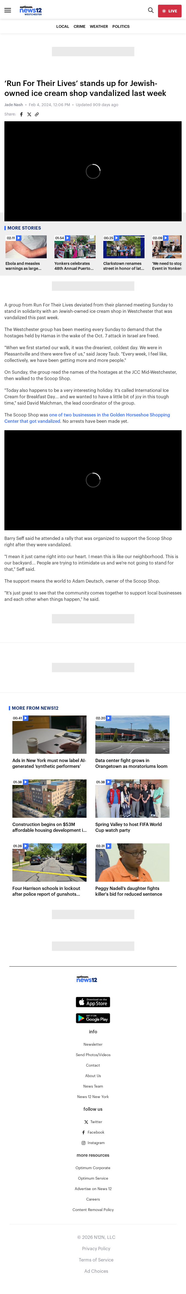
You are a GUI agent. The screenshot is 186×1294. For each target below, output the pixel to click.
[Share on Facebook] (21, 114)
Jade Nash (13, 105)
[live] (170, 11)
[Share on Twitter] (29, 114)
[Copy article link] (37, 114)
